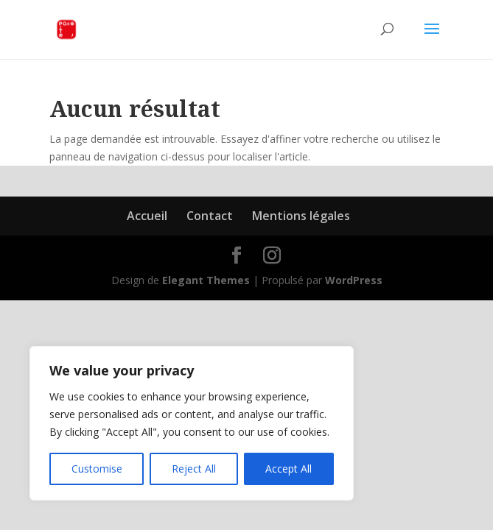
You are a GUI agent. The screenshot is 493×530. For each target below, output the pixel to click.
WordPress (353, 280)
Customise (96, 469)
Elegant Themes (206, 280)
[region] (191, 423)
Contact (209, 216)
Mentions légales (301, 216)
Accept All (288, 469)
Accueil (147, 216)
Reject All (194, 469)
